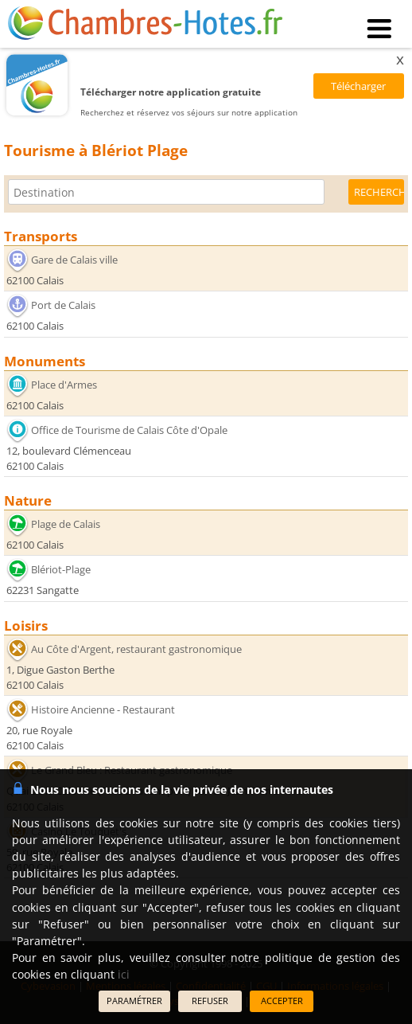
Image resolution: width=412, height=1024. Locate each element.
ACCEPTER (282, 1000)
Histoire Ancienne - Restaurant (103, 709)
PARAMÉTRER (134, 1000)
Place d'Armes (64, 384)
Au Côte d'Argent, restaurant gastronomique (136, 649)
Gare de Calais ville (74, 259)
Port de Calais (63, 305)
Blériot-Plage (61, 569)
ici (124, 974)
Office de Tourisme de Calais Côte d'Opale (129, 430)
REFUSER (210, 1000)
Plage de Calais (65, 524)
